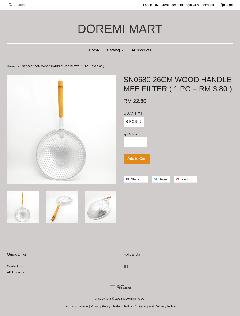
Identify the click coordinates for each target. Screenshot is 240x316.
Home (94, 50)
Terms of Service (76, 306)
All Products (15, 272)
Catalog (115, 50)
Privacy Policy (101, 306)
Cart (230, 5)
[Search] (21, 5)
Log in (147, 5)
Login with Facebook (199, 5)
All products (141, 50)
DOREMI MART (119, 29)
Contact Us (15, 266)
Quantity (131, 134)
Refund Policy (123, 306)
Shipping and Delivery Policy (155, 306)
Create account (172, 5)
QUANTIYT (133, 113)
